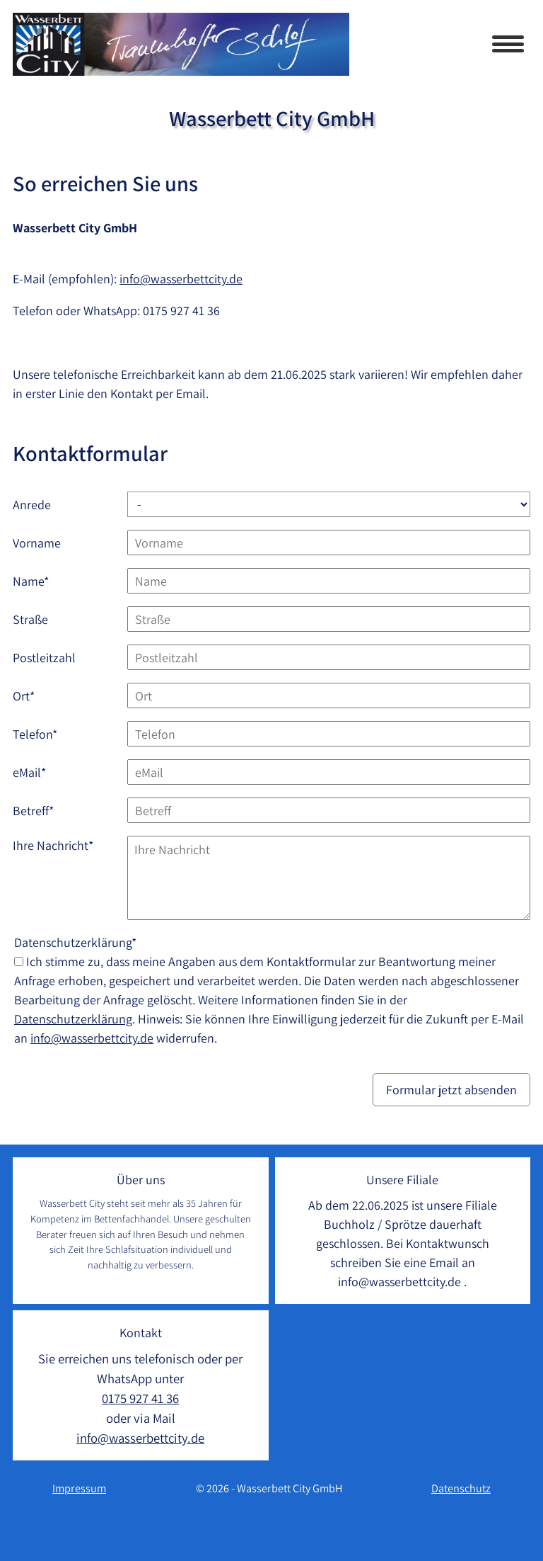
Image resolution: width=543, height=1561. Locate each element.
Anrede (32, 504)
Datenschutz (461, 1488)
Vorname (37, 543)
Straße (30, 619)
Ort (39, 695)
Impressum (79, 1488)
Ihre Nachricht (53, 844)
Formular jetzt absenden (451, 1090)
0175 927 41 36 (181, 310)
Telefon (39, 733)
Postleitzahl (44, 657)
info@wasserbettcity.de (181, 279)
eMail (39, 771)
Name (39, 580)
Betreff (39, 810)
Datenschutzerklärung (73, 1019)
